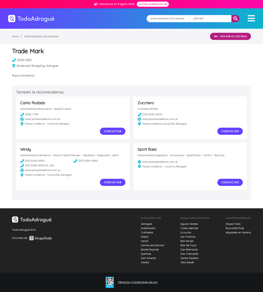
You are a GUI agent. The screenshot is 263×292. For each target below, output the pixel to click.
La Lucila (185, 232)
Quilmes (146, 254)
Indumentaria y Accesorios (41, 36)
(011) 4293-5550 (32, 161)
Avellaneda (148, 228)
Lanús (144, 241)
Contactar (113, 131)
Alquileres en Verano (238, 232)
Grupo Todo (233, 224)
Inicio (15, 36)
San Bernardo (189, 249)
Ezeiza (144, 236)
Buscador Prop (235, 228)
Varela (145, 262)
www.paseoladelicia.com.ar (40, 119)
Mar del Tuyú (188, 245)
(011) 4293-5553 (85, 161)
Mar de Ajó (186, 241)
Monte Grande (150, 249)
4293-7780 (29, 114)
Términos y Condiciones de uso (137, 282)
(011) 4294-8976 (150, 114)
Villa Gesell (187, 262)
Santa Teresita (189, 258)
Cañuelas (147, 232)
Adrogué (146, 224)
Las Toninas (188, 236)
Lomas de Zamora (152, 245)
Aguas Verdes (189, 224)
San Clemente (189, 254)
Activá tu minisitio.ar (153, 4)
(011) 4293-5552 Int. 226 (37, 165)
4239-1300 (22, 60)
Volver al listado (230, 36)
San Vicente (148, 258)
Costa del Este (189, 228)
